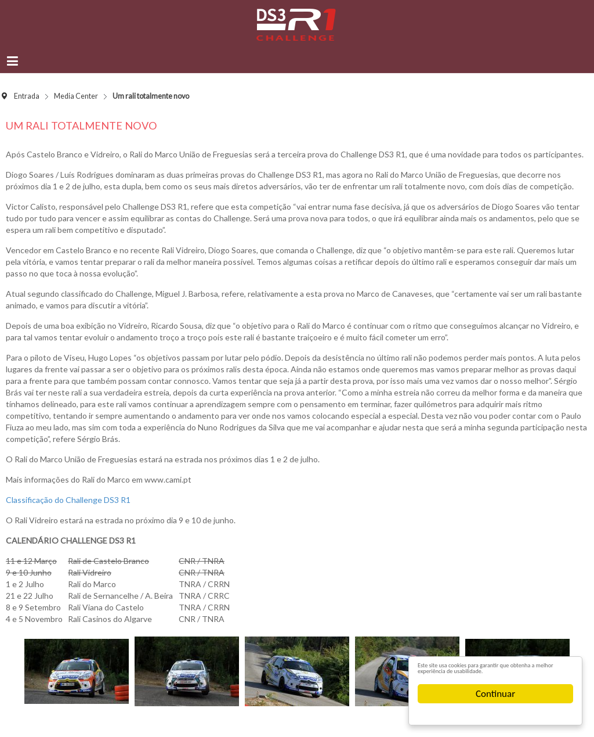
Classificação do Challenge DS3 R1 (68, 500)
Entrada (26, 96)
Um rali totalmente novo (81, 125)
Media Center (76, 96)
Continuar (495, 694)
